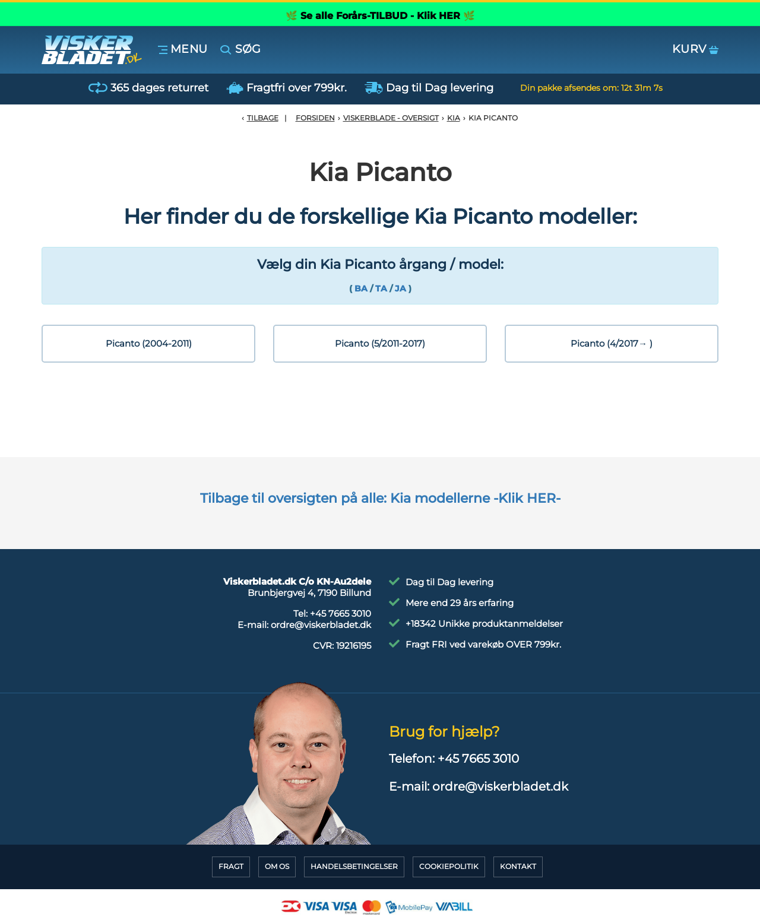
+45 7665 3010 (340, 613)
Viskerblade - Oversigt (391, 117)
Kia (453, 117)
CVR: (342, 645)
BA (361, 288)
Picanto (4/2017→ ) (612, 343)
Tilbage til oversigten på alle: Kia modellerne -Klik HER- (380, 498)
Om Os (277, 866)
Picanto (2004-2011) (149, 343)
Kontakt (518, 866)
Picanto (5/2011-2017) (380, 343)
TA (381, 288)
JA (401, 288)
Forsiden (315, 117)
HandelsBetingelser (354, 866)
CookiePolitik (449, 866)
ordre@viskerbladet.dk (321, 624)
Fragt (230, 866)
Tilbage (262, 117)
